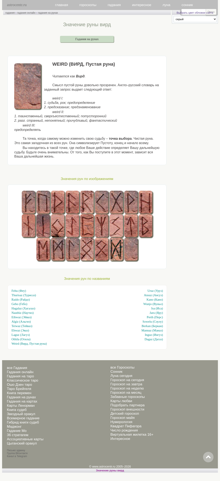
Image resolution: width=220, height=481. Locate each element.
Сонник (116, 372)
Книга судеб (17, 410)
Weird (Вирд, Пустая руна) (29, 343)
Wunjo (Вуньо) (153, 304)
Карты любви (121, 401)
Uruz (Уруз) (155, 290)
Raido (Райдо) (21, 299)
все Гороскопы (122, 367)
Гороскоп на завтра (126, 384)
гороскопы (87, 5)
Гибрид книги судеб (23, 422)
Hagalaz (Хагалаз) (23, 308)
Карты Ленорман (21, 406)
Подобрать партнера (127, 405)
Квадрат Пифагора (126, 426)
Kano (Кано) (155, 299)
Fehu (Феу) (19, 290)
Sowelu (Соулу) (152, 321)
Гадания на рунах (86, 39)
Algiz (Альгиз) (21, 321)
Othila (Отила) (21, 339)
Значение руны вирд (110, 470)
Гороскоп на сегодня (127, 380)
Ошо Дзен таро (19, 385)
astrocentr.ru (17, 5)
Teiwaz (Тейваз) (22, 326)
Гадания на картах (22, 401)
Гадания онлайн (20, 372)
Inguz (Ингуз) (154, 334)
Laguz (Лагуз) (21, 334)
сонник (187, 5)
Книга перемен (19, 393)
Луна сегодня (121, 376)
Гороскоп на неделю (127, 388)
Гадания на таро (20, 376)
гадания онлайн (26, 12)
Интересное (120, 439)
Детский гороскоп (124, 414)
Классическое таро (22, 380)
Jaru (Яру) (156, 312)
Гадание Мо (17, 431)
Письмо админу (16, 450)
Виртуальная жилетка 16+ (131, 435)
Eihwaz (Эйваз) (22, 317)
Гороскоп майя (122, 418)
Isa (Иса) (157, 308)
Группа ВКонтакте (17, 453)
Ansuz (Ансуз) (153, 295)
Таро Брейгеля (19, 389)
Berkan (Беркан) (152, 326)
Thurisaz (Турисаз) (24, 295)
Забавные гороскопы (127, 397)
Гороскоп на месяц (125, 393)
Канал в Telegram (17, 456)
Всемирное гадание (23, 418)
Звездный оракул (21, 414)
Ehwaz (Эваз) (20, 330)
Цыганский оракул (22, 443)
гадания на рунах (48, 12)
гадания (114, 5)
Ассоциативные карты (25, 439)
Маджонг (14, 427)
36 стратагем (17, 435)
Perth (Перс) (155, 317)
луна (166, 5)
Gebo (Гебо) (19, 304)
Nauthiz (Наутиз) (23, 312)
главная (61, 5)
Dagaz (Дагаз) (154, 339)
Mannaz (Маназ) (152, 330)
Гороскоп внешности (127, 409)
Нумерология (121, 422)
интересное (141, 5)
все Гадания (17, 368)
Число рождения (124, 430)
